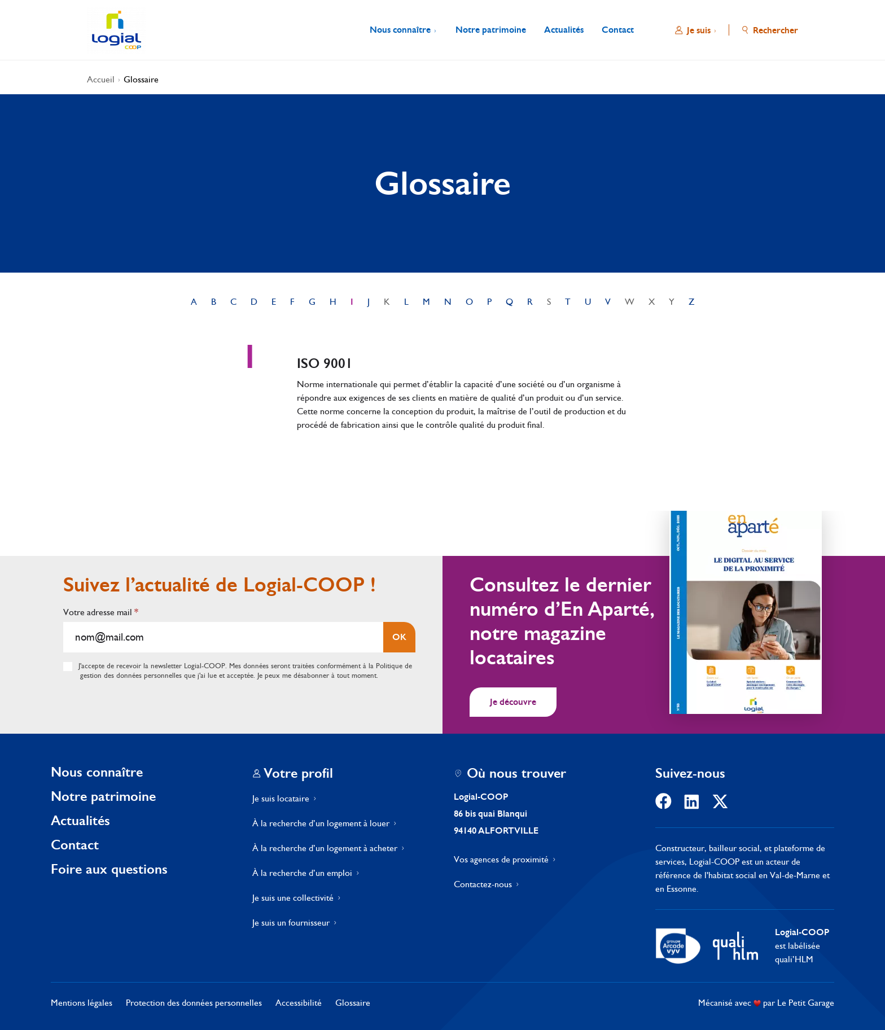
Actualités (80, 820)
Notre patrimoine (103, 796)
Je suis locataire (280, 798)
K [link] (387, 301)
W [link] (629, 301)
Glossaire (141, 79)
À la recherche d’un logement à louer (320, 823)
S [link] (549, 301)
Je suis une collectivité (293, 897)
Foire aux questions (109, 869)
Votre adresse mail (100, 612)
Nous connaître (97, 772)
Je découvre (513, 701)
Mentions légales (81, 1002)
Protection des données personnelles (194, 1002)
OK (399, 637)
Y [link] (671, 301)
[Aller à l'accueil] (116, 30)
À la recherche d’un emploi (302, 872)
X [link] (652, 301)
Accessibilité (298, 1002)
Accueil (101, 79)
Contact (75, 844)
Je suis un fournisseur (291, 922)
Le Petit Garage (805, 1002)
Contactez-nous (483, 884)
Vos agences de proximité (501, 859)
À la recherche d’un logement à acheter (324, 848)
